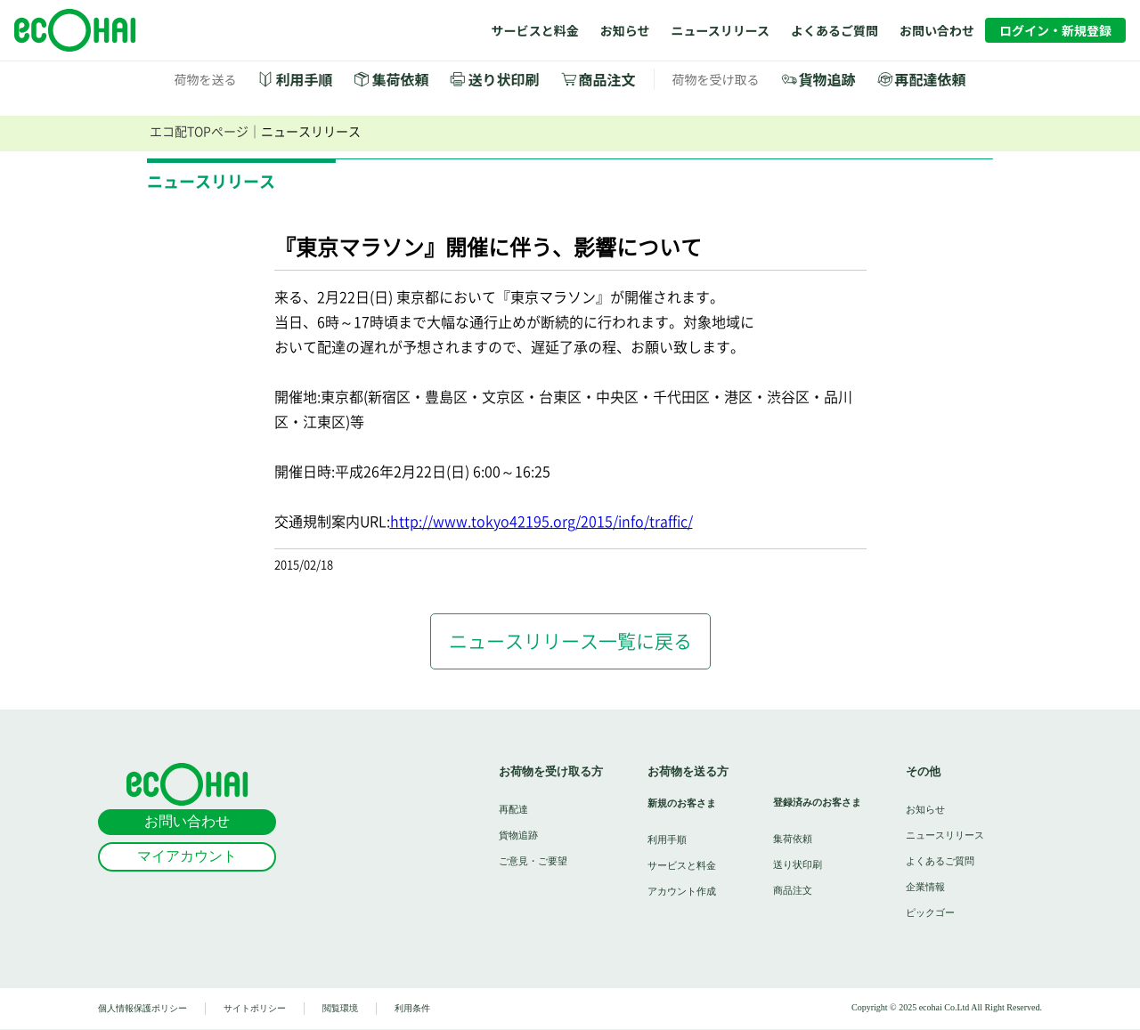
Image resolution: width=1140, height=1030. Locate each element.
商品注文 (607, 79)
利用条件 (412, 1008)
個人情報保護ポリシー (142, 1008)
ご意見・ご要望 (533, 860)
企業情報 (925, 886)
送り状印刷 (503, 79)
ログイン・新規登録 (1055, 30)
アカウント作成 (681, 890)
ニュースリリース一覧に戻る (570, 641)
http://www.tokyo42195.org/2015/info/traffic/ (541, 522)
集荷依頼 (399, 79)
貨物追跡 (827, 79)
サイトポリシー (255, 1008)
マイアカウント (187, 856)
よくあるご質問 (834, 30)
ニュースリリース (720, 30)
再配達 (513, 808)
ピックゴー (930, 912)
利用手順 (303, 79)
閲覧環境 (340, 1008)
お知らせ (625, 30)
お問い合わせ (937, 30)
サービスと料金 (535, 30)
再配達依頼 (930, 79)
